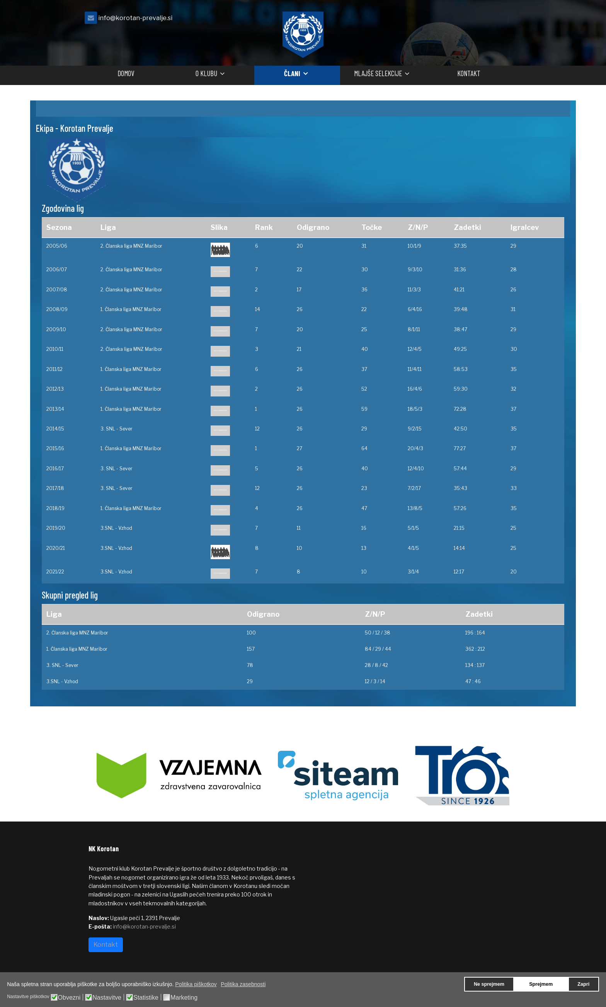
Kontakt (468, 73)
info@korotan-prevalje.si (135, 18)
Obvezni (69, 997)
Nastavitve (106, 997)
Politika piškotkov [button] (195, 984)
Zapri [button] (583, 984)
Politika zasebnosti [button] (243, 984)
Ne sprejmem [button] (489, 984)
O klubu (206, 73)
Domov (125, 73)
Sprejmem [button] (541, 984)
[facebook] (508, 20)
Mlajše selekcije (378, 73)
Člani (292, 73)
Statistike (145, 997)
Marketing (183, 997)
